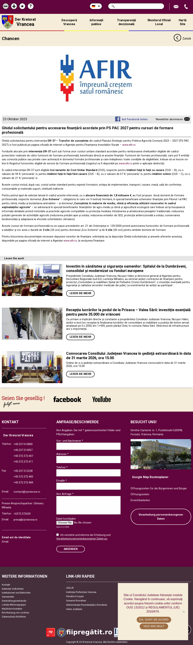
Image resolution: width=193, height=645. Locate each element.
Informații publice (96, 22)
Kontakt (6, 584)
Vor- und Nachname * (69, 440)
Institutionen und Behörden (16, 592)
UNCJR (70, 587)
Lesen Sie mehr (80, 293)
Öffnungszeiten (140, 494)
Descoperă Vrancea (69, 22)
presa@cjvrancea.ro (25, 519)
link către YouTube (101, 399)
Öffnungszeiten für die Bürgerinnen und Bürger (159, 488)
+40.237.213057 (23, 449)
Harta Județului (74, 609)
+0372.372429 (22, 513)
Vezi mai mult (153, 626)
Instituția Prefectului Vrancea (81, 592)
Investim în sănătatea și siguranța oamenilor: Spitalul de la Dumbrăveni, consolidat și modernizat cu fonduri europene (126, 268)
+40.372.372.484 (23, 482)
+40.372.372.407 (23, 455)
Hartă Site (183, 22)
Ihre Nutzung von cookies (15, 612)
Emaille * (61, 480)
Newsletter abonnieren (169, 119)
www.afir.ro (129, 144)
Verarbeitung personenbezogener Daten (161, 516)
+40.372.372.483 (23, 476)
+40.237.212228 (23, 470)
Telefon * (62, 467)
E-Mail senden (176, 6)
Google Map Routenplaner (150, 476)
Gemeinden (8, 596)
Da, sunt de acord (154, 619)
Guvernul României (76, 600)
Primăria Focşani (75, 596)
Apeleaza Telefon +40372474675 (186, 6)
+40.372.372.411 (23, 461)
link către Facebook (67, 399)
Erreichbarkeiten (140, 500)
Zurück (182, 38)
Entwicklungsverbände (14, 600)
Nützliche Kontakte (12, 608)
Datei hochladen (66, 518)
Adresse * (62, 453)
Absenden (71, 548)
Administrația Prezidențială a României (86, 604)
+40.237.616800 (23, 444)
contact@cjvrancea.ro (27, 491)
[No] (183, 611)
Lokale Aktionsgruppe (14, 604)
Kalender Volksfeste (13, 588)
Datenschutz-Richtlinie (14, 616)
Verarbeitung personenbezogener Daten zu (81, 538)
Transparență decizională (126, 22)
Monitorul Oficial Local (159, 22)
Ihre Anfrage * (65, 493)
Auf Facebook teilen (135, 119)
